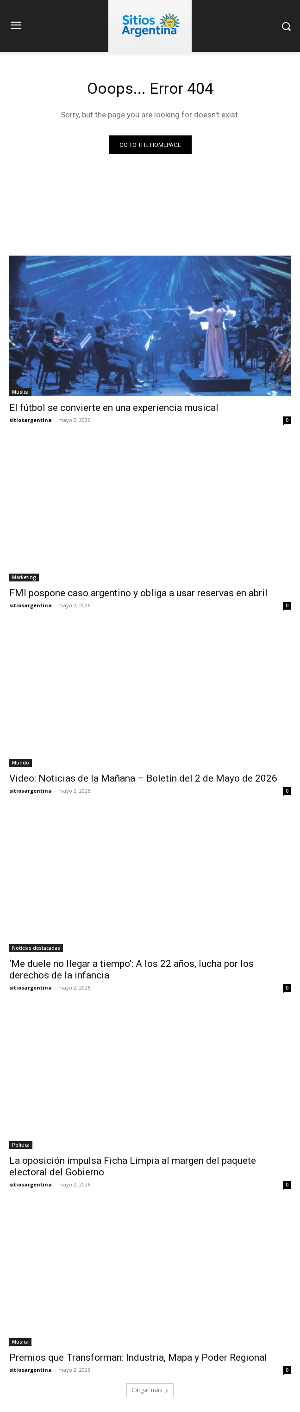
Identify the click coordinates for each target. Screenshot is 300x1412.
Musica (20, 392)
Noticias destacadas (36, 948)
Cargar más (150, 1390)
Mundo (20, 762)
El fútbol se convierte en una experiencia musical (114, 407)
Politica (21, 1145)
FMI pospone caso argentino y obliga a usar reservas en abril (138, 593)
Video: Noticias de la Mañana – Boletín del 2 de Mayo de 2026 (143, 778)
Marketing (24, 577)
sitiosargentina (30, 419)
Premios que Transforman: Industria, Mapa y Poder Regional (138, 1357)
